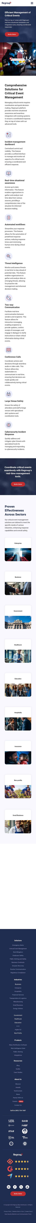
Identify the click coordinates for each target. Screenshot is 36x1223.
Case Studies (18, 1072)
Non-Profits (18, 1033)
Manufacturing (18, 1002)
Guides (18, 1069)
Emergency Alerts (18, 945)
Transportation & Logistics (18, 998)
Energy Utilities (18, 1008)
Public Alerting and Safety (18, 959)
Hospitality (18, 991)
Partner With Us (18, 1098)
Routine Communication (18, 969)
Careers (14, 1101)
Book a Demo (12, 34)
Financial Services (18, 995)
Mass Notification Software (18, 1045)
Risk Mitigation (18, 952)
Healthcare (18, 1019)
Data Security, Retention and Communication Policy (18, 1214)
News (18, 1094)
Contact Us (18, 1105)
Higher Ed (18, 1030)
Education (18, 1023)
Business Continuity (18, 962)
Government (18, 1015)
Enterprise (18, 988)
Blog (18, 1065)
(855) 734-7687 (20, 1110)
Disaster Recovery (18, 966)
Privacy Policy (8, 1211)
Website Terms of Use (18, 1211)
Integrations (18, 1055)
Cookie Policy (28, 1211)
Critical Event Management (18, 949)
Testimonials (18, 1091)
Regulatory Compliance (18, 973)
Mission (18, 1084)
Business (18, 984)
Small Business (18, 1005)
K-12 (18, 1026)
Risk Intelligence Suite (18, 1048)
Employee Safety (18, 955)
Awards (18, 1087)
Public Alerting (18, 1052)
